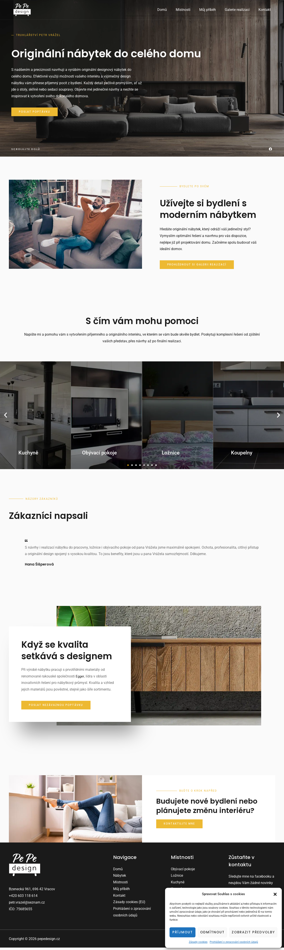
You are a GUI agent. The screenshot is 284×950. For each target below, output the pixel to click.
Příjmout (182, 932)
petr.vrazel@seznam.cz (27, 904)
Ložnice (177, 878)
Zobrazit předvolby (253, 932)
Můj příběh (212, 10)
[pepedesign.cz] (22, 9)
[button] (275, 894)
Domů (170, 10)
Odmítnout (212, 932)
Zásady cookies (198, 942)
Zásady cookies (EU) (129, 904)
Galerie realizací (239, 10)
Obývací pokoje (183, 871)
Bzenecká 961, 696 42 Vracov (32, 891)
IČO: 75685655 (20, 911)
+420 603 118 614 (23, 898)
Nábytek (119, 878)
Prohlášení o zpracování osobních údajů (234, 942)
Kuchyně (177, 884)
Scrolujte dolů (26, 150)
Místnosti (189, 10)
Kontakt (265, 10)
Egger (80, 678)
